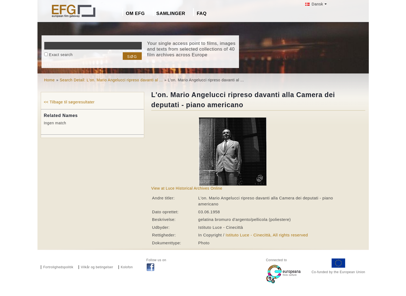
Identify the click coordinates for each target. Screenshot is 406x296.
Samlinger (170, 13)
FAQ (201, 13)
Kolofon (127, 267)
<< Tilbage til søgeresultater (69, 102)
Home (49, 80)
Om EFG (135, 13)
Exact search (61, 55)
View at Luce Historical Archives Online (186, 188)
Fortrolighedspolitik (58, 267)
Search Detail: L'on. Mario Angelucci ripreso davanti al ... (111, 80)
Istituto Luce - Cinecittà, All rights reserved (267, 235)
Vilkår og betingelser (97, 267)
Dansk (314, 4)
